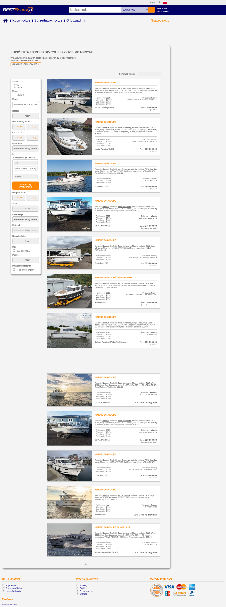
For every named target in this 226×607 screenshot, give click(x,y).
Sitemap (83, 594)
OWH (82, 588)
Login (152, 2)
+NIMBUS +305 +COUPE (26, 64)
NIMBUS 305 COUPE (105, 82)
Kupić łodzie (21, 20)
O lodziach (74, 20)
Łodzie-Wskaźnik (13, 591)
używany (18, 87)
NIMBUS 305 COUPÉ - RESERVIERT (113, 277)
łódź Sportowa (124, 169)
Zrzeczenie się (86, 591)
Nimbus (105, 88)
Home (5, 21)
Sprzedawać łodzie (48, 20)
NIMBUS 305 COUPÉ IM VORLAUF (113, 527)
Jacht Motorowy (124, 88)
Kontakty (83, 585)
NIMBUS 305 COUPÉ (105, 317)
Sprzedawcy (160, 20)
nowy (16, 85)
